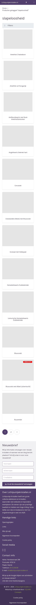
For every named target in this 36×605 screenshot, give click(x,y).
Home (4, 8)
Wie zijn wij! (6, 531)
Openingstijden (7, 522)
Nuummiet (18, 420)
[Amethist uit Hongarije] (18, 70)
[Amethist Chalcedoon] (18, 39)
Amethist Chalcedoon (18, 54)
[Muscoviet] (18, 336)
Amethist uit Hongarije (18, 86)
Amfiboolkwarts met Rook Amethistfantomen (18, 118)
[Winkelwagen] (34, 2)
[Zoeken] (26, 2)
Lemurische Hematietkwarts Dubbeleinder (18, 319)
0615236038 (14, 568)
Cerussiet (18, 185)
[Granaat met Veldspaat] (18, 235)
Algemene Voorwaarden (11, 536)
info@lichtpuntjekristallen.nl (17, 570)
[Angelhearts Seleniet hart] (18, 136)
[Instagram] (5, 550)
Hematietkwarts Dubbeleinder (18, 285)
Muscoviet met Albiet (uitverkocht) (18, 386)
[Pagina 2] (11, 432)
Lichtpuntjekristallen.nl (22, 587)
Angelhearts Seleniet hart (18, 152)
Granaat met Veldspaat (18, 252)
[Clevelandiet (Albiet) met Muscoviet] (18, 202)
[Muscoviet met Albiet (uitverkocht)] (18, 370)
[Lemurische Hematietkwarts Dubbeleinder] (18, 302)
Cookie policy (7, 540)
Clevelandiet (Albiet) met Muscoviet (18, 219)
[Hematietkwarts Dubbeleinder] (18, 268)
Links (4, 527)
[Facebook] (2, 550)
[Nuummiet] (18, 403)
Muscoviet (18, 353)
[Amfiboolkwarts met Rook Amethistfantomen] (18, 102)
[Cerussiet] (18, 169)
